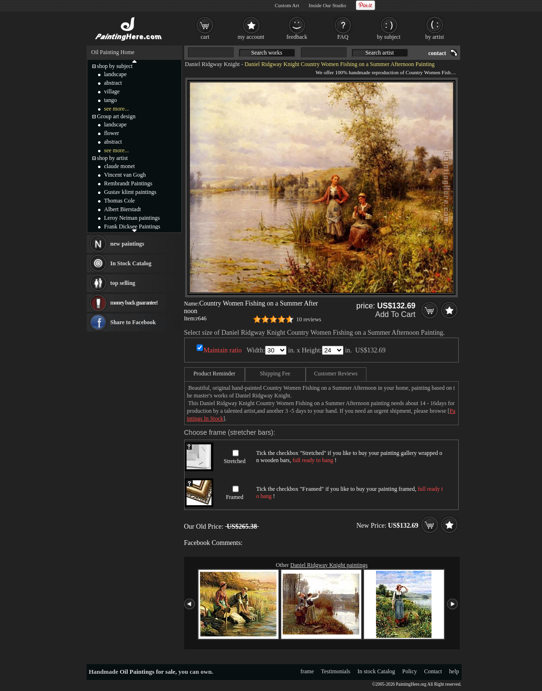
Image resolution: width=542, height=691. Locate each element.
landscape (115, 74)
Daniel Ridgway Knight (212, 64)
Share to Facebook (133, 322)
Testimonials (335, 671)
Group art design (116, 116)
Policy (409, 671)
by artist (434, 37)
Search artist (379, 52)
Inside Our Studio (327, 5)
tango (110, 100)
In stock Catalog (376, 671)
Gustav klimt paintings (130, 192)
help (454, 671)
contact (437, 53)
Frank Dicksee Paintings (132, 226)
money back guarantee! (134, 302)
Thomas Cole (119, 200)
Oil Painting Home (113, 52)
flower (111, 133)
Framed (234, 497)
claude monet (119, 166)
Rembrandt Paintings (128, 183)
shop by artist (112, 158)
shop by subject (115, 66)
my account (251, 37)
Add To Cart (395, 314)
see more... (116, 108)
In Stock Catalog (131, 263)
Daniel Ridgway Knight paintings (329, 565)
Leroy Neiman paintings (132, 218)
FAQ (342, 37)
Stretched (234, 461)
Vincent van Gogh (125, 174)
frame (307, 671)
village (112, 91)
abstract (113, 82)
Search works (266, 52)
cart (205, 37)
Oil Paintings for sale (147, 671)
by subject (388, 37)
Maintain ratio (223, 350)
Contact (433, 671)
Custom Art (287, 5)
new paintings (127, 243)
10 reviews (308, 319)
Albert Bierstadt (122, 209)
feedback (297, 37)
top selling (123, 283)
